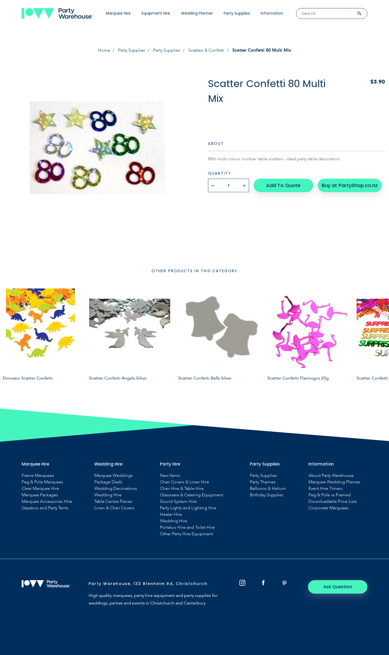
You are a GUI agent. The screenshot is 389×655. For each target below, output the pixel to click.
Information (272, 13)
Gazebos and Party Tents (45, 508)
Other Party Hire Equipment (186, 534)
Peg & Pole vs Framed (329, 495)
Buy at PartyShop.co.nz (350, 185)
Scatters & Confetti (206, 50)
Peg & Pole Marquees (42, 482)
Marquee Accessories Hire (47, 501)
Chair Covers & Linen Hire (184, 482)
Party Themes (263, 482)
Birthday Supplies (266, 495)
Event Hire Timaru (325, 488)
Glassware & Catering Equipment (191, 495)
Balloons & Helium (268, 488)
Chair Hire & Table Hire (182, 488)
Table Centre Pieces (113, 501)
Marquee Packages (40, 495)
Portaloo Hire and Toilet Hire (187, 527)
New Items (170, 475)
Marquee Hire (118, 13)
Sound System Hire (178, 501)
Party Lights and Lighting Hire (188, 508)
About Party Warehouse (331, 475)
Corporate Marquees (328, 508)
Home (104, 50)
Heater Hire (171, 514)
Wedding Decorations (115, 488)
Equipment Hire (156, 13)
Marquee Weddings (113, 475)
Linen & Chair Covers (114, 508)
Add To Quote (283, 185)
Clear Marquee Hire (40, 488)
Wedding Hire (108, 495)
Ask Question (337, 587)
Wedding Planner (197, 13)
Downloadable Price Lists (332, 501)
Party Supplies (237, 13)
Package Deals (108, 482)
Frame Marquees (38, 475)
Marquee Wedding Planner (334, 482)
